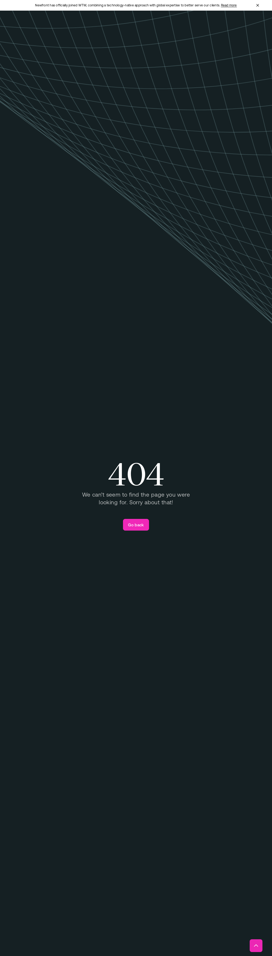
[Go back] (136, 525)
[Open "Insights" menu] (186, 26)
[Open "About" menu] (163, 26)
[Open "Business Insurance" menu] (74, 25)
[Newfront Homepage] (38, 25)
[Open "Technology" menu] (137, 26)
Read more (229, 5)
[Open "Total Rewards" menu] (108, 25)
